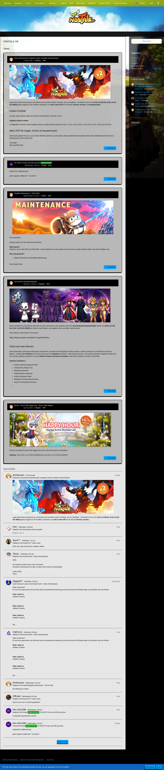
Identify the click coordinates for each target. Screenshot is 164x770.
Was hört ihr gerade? (35, 529)
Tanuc (16, 553)
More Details (150, 767)
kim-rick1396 (18, 165)
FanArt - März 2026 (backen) (38, 556)
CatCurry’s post (22, 584)
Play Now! (146, 41)
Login (151, 3)
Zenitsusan (18, 60)
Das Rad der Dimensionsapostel (25, 281)
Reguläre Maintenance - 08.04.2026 (26, 193)
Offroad (17, 696)
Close (159, 767)
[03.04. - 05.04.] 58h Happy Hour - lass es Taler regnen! (33, 405)
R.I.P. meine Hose (34, 543)
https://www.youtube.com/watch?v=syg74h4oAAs (29, 338)
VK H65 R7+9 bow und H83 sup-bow (27, 163)
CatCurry (17, 632)
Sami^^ (16, 540)
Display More (62, 742)
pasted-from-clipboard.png (18, 171)
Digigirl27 (18, 581)
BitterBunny (158, 69)
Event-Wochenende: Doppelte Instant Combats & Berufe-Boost (36, 58)
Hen (15, 526)
